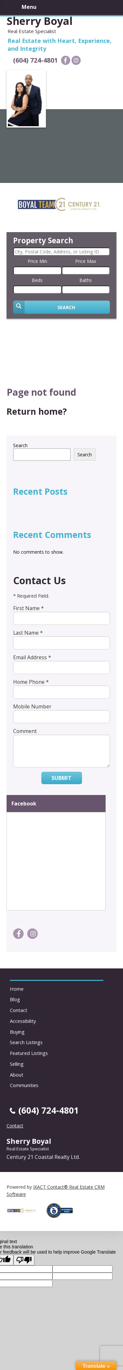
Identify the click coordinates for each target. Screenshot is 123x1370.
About (16, 1074)
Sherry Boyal (39, 21)
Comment (25, 731)
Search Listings (26, 1042)
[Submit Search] (61, 307)
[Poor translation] (23, 1260)
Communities (24, 1085)
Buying (17, 1031)
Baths (85, 280)
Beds (37, 280)
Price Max (85, 261)
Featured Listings (29, 1053)
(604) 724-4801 (35, 60)
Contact (18, 1010)
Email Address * (32, 657)
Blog (15, 999)
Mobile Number (32, 706)
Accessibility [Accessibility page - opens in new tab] (23, 1021)
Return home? (37, 411)
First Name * (28, 608)
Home (17, 988)
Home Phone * (31, 681)
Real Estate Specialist (28, 1149)
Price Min (37, 261)
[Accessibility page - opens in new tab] (62, 1220)
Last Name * (28, 632)
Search (20, 445)
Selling (17, 1064)
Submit (61, 778)
